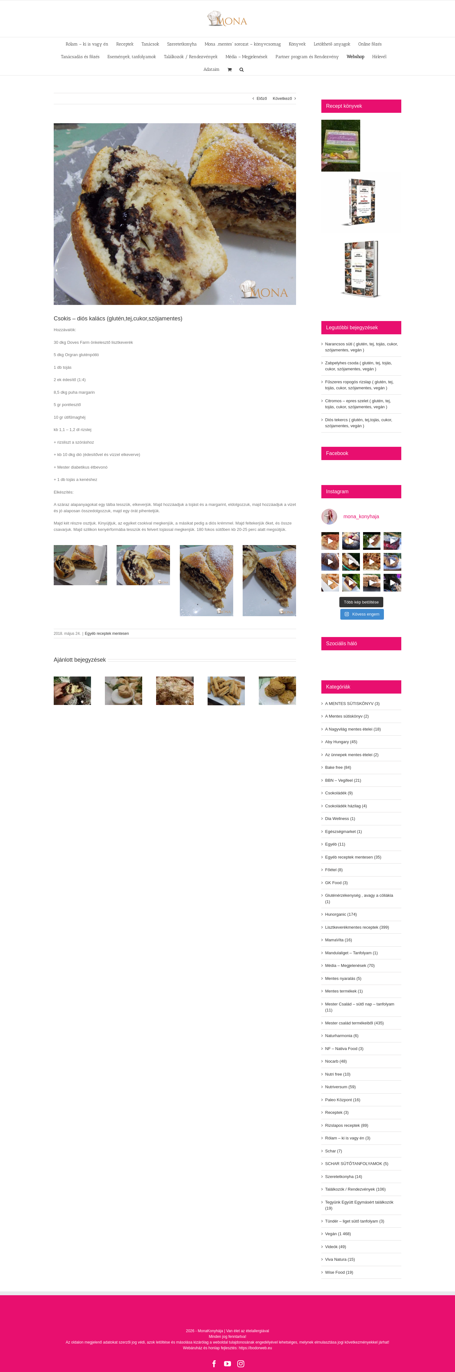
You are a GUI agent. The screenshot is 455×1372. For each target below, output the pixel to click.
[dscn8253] (175, 214)
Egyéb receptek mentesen (107, 633)
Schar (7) (333, 1151)
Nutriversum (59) (340, 1086)
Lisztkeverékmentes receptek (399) (357, 927)
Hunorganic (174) (341, 914)
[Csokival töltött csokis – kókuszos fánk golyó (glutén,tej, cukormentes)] (72, 679)
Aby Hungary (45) (341, 741)
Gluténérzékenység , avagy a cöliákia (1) (359, 898)
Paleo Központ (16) (342, 1099)
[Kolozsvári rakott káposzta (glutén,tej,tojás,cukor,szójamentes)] (174, 679)
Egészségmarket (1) (343, 831)
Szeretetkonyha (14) (343, 1176)
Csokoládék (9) (339, 793)
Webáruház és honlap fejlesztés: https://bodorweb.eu (227, 1348)
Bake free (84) (338, 767)
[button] (242, 69)
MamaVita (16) (338, 940)
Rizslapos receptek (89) (346, 1125)
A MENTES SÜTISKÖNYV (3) (352, 703)
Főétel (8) (334, 869)
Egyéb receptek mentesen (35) (353, 857)
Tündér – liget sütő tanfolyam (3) (354, 1221)
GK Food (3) (336, 882)
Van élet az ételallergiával (247, 1331)
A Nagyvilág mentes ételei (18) (353, 729)
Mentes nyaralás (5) (343, 978)
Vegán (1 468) (338, 1233)
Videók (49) (335, 1246)
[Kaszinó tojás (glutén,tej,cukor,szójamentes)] (123, 679)
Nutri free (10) (337, 1074)
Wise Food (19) (339, 1272)
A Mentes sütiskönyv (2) (347, 716)
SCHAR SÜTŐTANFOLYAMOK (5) (356, 1163)
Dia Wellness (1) (340, 818)
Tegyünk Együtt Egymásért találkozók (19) (359, 1205)
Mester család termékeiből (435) (354, 1023)
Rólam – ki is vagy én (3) (347, 1138)
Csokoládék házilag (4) (346, 806)
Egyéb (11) (335, 844)
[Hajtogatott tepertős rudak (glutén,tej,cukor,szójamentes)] (226, 679)
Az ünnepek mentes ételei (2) (352, 754)
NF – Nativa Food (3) (344, 1048)
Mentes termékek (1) (344, 991)
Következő (282, 98)
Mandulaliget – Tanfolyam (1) (351, 952)
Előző (262, 98)
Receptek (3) (337, 1112)
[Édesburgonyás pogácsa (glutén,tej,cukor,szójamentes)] (277, 679)
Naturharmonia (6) (342, 1035)
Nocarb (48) (336, 1061)
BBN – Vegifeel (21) (343, 780)
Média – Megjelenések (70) (350, 965)
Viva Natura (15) (340, 1259)
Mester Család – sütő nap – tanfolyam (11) (359, 1007)
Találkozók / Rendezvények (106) (355, 1189)
